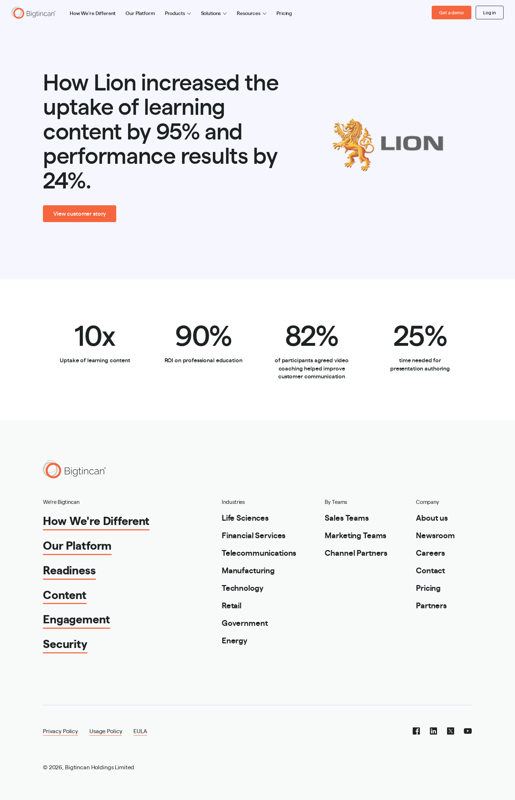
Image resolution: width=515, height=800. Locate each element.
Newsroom (435, 535)
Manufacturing (248, 570)
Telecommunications (259, 552)
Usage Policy (105, 731)
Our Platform (140, 13)
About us (432, 517)
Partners (431, 605)
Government (245, 622)
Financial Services (253, 535)
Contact (430, 570)
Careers (430, 552)
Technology (243, 587)
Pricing (284, 13)
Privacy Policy (60, 731)
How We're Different (93, 13)
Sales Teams (346, 517)
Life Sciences (245, 517)
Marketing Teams (355, 535)
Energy (234, 640)
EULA (140, 731)
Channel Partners (356, 552)
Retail (231, 605)
